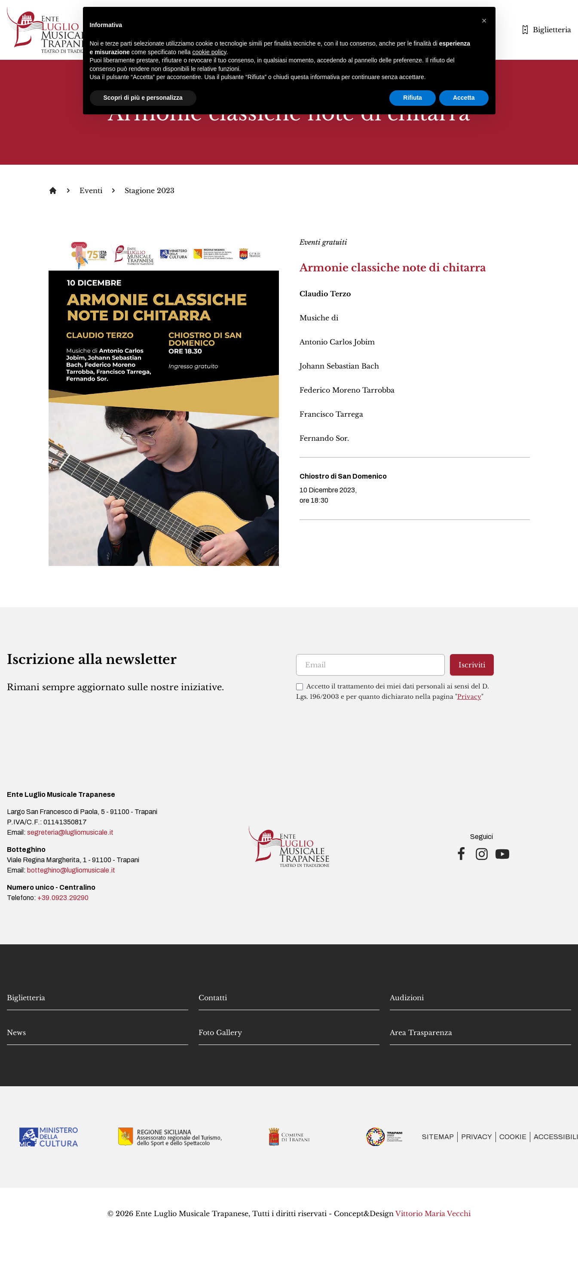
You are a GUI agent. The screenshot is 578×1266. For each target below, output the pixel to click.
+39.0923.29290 (63, 897)
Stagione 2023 (149, 190)
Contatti (213, 997)
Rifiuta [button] (412, 97)
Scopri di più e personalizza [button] (143, 97)
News (16, 1032)
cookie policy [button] (209, 52)
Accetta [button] (464, 97)
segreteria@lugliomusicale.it (70, 832)
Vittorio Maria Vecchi (433, 1213)
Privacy (469, 697)
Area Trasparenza (421, 1032)
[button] (484, 21)
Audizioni (407, 997)
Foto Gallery (220, 1032)
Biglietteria (26, 997)
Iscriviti (472, 665)
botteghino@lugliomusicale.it (71, 870)
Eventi (91, 190)
